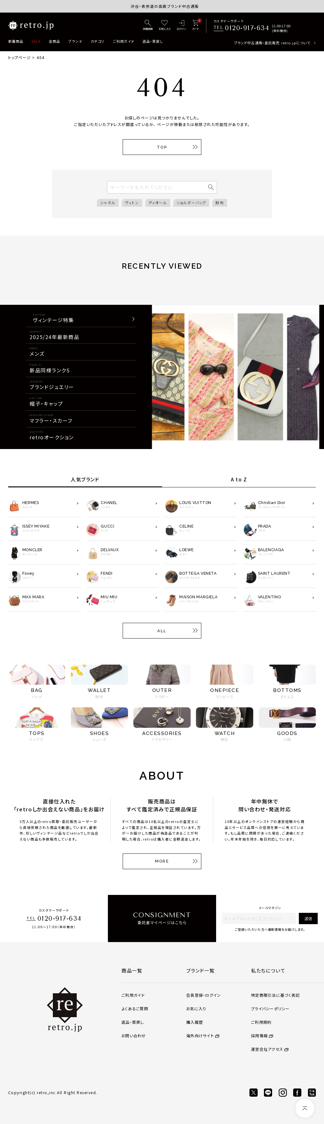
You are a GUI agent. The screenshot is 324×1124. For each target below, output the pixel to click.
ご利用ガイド (124, 41)
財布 (219, 202)
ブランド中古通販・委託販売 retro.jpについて (272, 42)
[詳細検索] (148, 25)
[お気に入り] (165, 25)
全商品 (54, 41)
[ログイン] (181, 25)
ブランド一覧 (200, 970)
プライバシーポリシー (270, 1009)
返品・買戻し (152, 41)
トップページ (19, 57)
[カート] (195, 25)
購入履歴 (194, 1022)
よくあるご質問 (134, 1009)
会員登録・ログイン (203, 995)
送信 (308, 918)
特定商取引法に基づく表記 (275, 995)
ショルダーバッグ (191, 202)
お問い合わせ (133, 1036)
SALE (36, 41)
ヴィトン (132, 202)
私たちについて (268, 970)
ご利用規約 (261, 1022)
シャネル (107, 202)
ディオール (157, 202)
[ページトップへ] (304, 1108)
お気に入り (196, 1009)
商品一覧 (131, 970)
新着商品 (15, 41)
